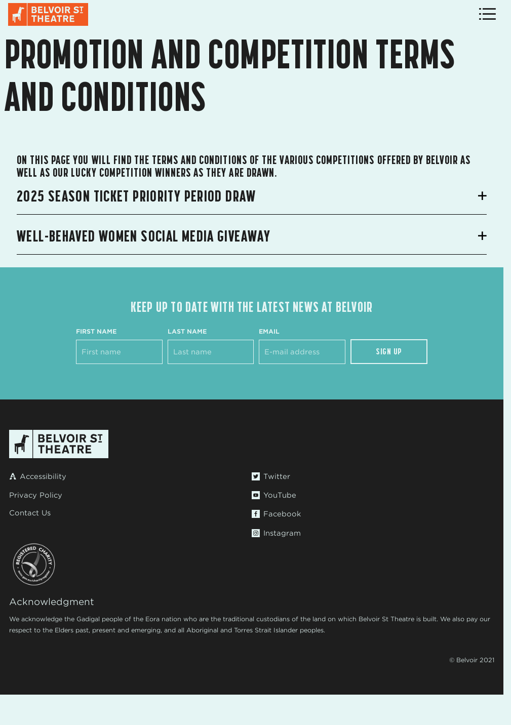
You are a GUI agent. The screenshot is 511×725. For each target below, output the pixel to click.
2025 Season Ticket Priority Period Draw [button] (136, 196)
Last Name (187, 331)
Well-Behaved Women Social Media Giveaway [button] (143, 236)
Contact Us (30, 513)
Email (269, 331)
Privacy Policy (35, 495)
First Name (96, 331)
